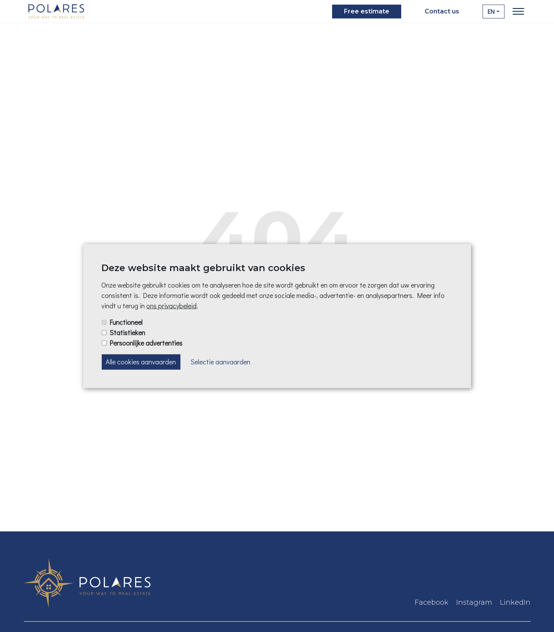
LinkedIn (515, 602)
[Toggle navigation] (518, 11)
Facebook (431, 602)
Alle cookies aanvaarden (141, 361)
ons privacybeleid (171, 305)
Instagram (474, 602)
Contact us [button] (442, 11)
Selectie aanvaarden (220, 361)
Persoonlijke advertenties (145, 342)
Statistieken (127, 332)
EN (491, 11)
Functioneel (125, 322)
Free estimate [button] (366, 11)
